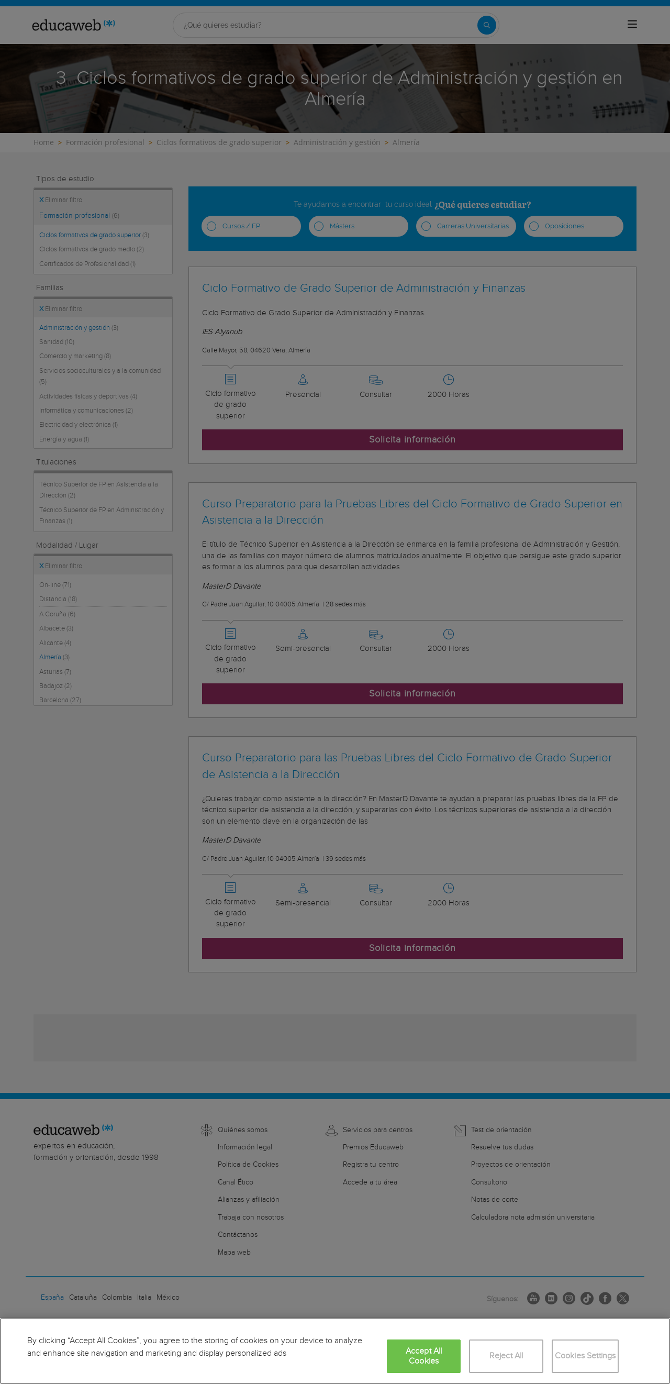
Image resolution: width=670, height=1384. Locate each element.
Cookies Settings (585, 1356)
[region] (335, 1351)
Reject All (506, 1356)
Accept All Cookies (424, 1356)
